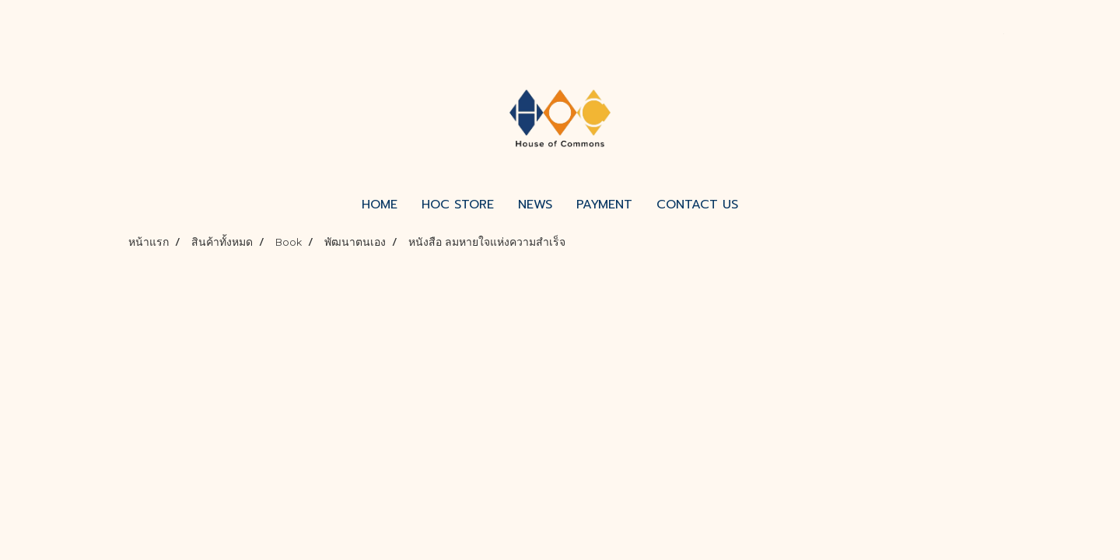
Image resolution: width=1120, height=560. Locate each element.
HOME (379, 204)
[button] (764, 204)
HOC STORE (458, 204)
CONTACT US (697, 204)
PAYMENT (604, 204)
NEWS (535, 204)
